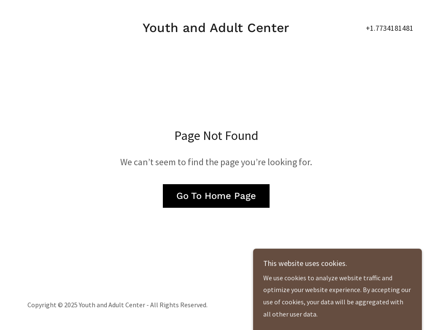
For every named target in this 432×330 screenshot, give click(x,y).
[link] (216, 29)
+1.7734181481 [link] (389, 28)
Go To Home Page (216, 195)
